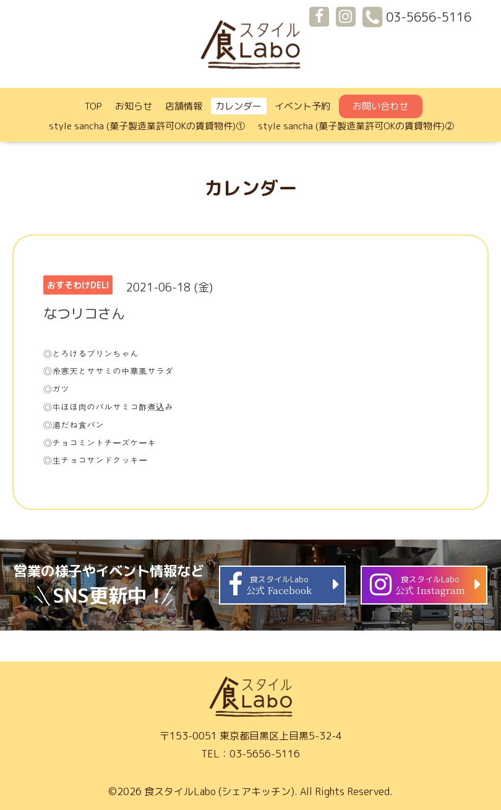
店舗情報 (183, 106)
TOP (93, 106)
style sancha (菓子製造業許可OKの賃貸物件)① (147, 125)
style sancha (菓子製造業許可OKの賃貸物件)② (356, 125)
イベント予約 (302, 106)
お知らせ (133, 106)
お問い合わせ (380, 106)
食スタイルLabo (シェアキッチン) (219, 791)
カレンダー (238, 106)
